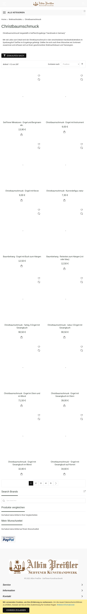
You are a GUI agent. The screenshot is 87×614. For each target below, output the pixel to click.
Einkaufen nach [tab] (15, 56)
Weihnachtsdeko (15, 19)
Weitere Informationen (66, 605)
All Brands (84, 491)
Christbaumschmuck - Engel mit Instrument (65, 122)
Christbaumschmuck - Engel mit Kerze (22, 191)
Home (3, 19)
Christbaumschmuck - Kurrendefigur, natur (64, 191)
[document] (43, 607)
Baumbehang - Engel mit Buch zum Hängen (22, 256)
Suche (83, 3)
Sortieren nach (53, 64)
